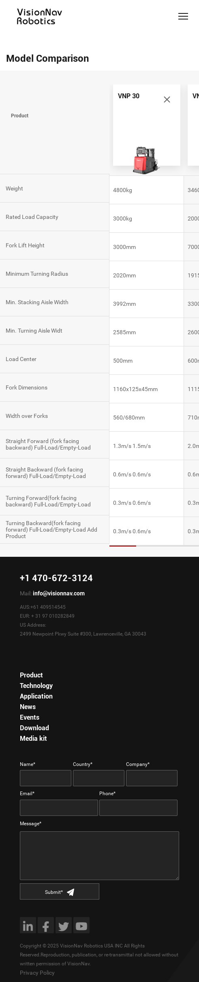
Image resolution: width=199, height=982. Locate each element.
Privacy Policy (37, 972)
